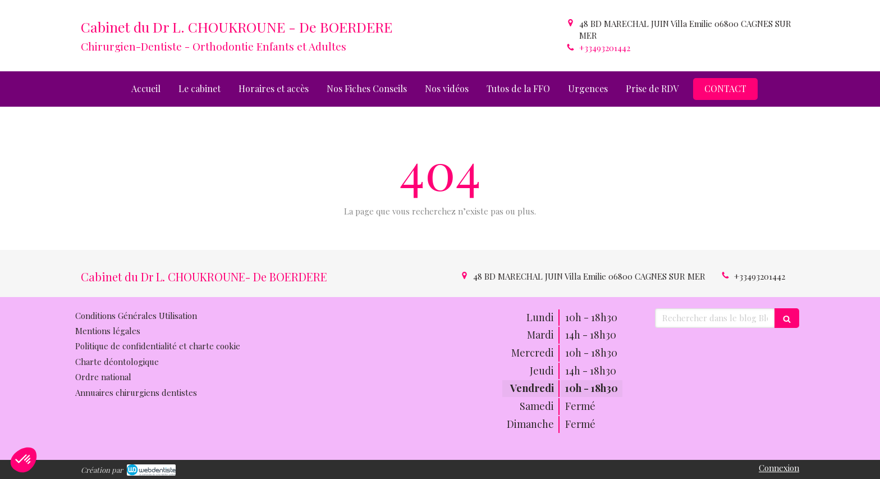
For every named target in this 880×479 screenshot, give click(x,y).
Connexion (779, 467)
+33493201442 (604, 47)
